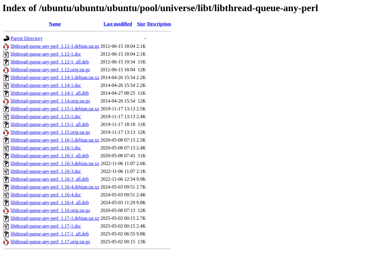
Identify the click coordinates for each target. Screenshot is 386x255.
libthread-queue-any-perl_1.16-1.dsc (46, 147)
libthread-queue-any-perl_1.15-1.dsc (46, 116)
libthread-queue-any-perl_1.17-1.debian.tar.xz (55, 218)
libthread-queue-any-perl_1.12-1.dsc (46, 54)
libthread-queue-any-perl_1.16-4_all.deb (50, 202)
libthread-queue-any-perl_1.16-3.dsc (46, 171)
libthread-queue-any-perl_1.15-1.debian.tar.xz (55, 108)
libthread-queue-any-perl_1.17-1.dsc (46, 226)
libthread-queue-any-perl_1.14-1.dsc (46, 85)
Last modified (117, 23)
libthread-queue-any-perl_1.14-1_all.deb (50, 93)
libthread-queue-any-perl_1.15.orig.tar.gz (50, 132)
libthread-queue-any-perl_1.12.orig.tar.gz (50, 69)
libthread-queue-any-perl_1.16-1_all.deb (50, 155)
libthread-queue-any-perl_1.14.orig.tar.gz (50, 100)
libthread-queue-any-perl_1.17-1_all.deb (50, 233)
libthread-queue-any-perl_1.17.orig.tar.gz (50, 241)
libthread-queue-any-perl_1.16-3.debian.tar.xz (55, 163)
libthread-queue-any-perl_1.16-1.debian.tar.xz (55, 140)
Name (55, 23)
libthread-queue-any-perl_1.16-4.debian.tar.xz (55, 186)
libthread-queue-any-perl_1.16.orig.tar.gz (50, 210)
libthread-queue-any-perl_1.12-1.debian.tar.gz (55, 46)
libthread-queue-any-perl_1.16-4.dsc (46, 194)
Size (141, 23)
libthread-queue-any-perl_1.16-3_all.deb (50, 179)
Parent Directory (27, 38)
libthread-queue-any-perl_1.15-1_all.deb (50, 124)
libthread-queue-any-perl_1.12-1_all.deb (50, 61)
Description (159, 23)
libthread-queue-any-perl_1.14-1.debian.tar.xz (55, 77)
